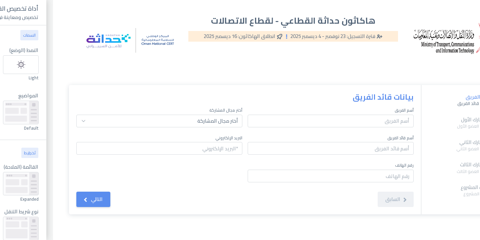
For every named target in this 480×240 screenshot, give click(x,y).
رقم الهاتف (351, 165)
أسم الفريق (351, 110)
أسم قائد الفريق (347, 138)
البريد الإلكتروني (175, 138)
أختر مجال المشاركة (172, 110)
